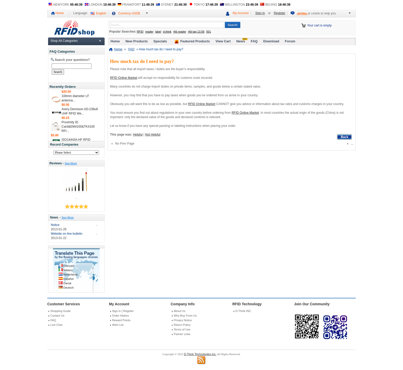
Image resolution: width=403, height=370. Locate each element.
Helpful (137, 134)
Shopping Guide (60, 310)
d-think (167, 31)
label (158, 31)
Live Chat (56, 324)
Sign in (116, 310)
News (54, 217)
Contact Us (57, 315)
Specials (160, 41)
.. (76, 197)
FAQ (254, 41)
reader (149, 31)
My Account (241, 13)
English (101, 13)
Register (279, 13)
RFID (140, 31)
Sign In (260, 13)
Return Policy (182, 324)
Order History (120, 315)
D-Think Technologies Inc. (200, 354)
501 (208, 31)
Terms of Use (182, 329)
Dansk (67, 283)
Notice (55, 225)
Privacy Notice (183, 320)
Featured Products (195, 41)
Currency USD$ (129, 13)
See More (71, 163)
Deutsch (68, 287)
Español (68, 278)
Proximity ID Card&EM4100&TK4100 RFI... (78, 127)
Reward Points (121, 320)
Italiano (67, 270)
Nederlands (70, 274)
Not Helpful (152, 134)
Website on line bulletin (66, 233)
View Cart (223, 41)
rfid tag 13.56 (196, 31)
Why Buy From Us (185, 315)
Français (68, 265)
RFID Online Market (123, 78)
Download (271, 41)
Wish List (118, 324)
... (352, 143)
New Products (136, 41)
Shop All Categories (64, 41)
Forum (290, 41)
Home (60, 13)
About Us (179, 310)
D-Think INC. (243, 310)
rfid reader (179, 31)
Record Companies (64, 144)
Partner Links (182, 334)
